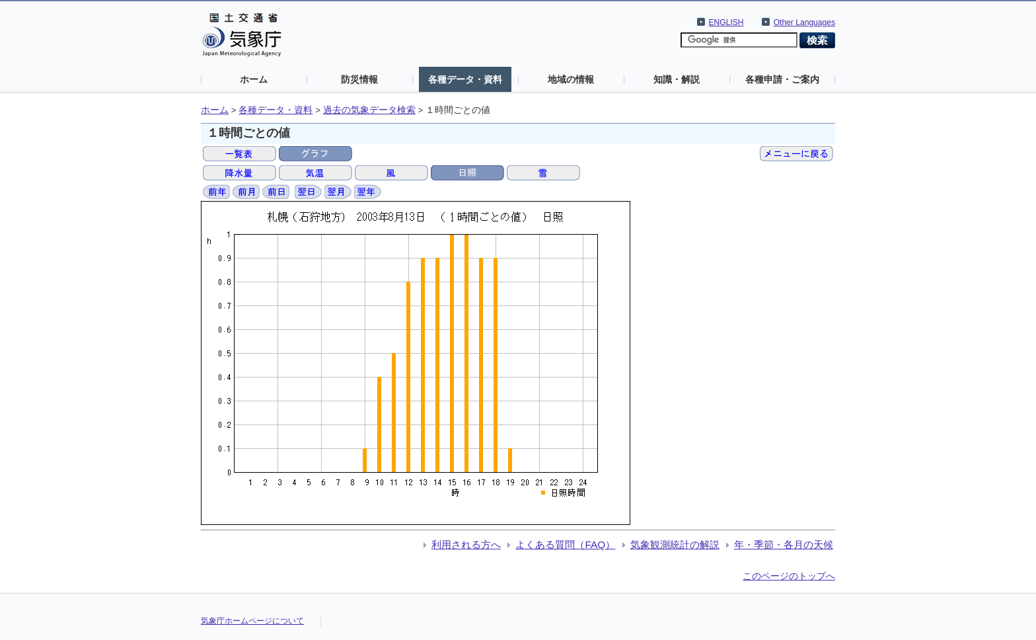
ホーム (254, 79)
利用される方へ (466, 544)
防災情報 (359, 79)
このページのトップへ (789, 576)
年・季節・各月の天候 (783, 544)
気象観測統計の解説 (675, 544)
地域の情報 (571, 79)
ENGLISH (726, 22)
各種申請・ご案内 (782, 79)
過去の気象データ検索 (369, 110)
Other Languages (804, 22)
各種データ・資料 (465, 79)
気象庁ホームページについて (252, 620)
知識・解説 (676, 79)
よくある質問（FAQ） (565, 544)
